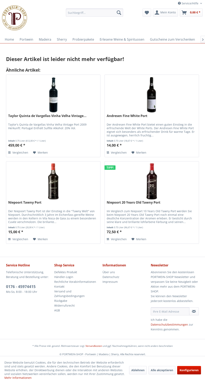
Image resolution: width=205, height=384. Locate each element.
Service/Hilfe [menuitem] (188, 3)
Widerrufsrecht (64, 305)
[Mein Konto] (165, 13)
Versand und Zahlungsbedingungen (69, 293)
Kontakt (59, 286)
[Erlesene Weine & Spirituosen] (122, 39)
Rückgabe (60, 301)
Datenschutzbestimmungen (169, 324)
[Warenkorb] (191, 13)
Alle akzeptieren (162, 370)
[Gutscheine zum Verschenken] (172, 39)
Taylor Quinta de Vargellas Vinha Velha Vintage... (47, 116)
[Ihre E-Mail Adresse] (170, 311)
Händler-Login (63, 277)
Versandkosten (93, 346)
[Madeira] (45, 39)
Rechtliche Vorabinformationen (75, 282)
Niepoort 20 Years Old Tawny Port (133, 202)
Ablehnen (138, 370)
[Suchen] (119, 13)
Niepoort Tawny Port (24, 202)
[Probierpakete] (83, 39)
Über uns (108, 272)
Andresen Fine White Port (127, 116)
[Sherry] (62, 39)
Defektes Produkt (65, 272)
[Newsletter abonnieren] (194, 311)
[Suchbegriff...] (94, 13)
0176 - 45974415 (21, 286)
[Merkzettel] (147, 13)
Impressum (110, 282)
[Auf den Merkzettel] (40, 152)
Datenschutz (110, 277)
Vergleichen (18, 152)
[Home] (9, 39)
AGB (57, 310)
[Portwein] (26, 39)
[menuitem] (94, 13)
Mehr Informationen (18, 378)
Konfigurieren (189, 370)
